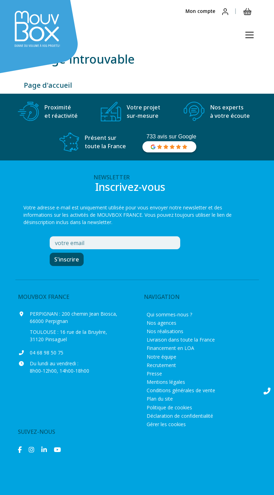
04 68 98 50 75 (46, 352)
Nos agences (161, 323)
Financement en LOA (170, 348)
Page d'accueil (48, 85)
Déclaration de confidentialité (180, 415)
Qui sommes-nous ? (169, 314)
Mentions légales (166, 382)
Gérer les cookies (166, 424)
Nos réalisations (165, 331)
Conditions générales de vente (181, 390)
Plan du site (160, 398)
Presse (154, 373)
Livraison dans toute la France (181, 339)
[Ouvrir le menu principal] (249, 35)
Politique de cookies (169, 407)
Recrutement (161, 365)
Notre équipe (161, 356)
